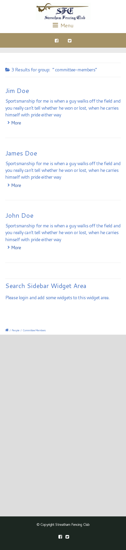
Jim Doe (17, 90)
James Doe (21, 153)
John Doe (19, 215)
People (15, 330)
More (16, 123)
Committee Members (34, 330)
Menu (63, 25)
